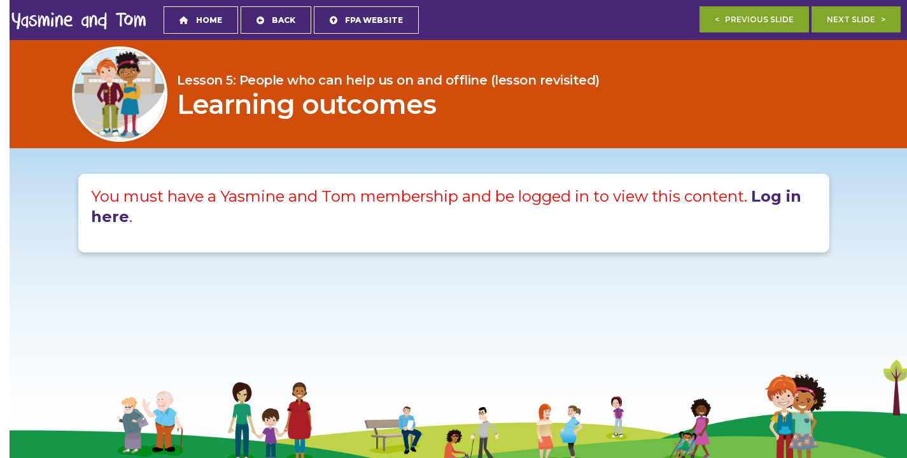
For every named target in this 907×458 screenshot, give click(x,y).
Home (200, 20)
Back (276, 20)
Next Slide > (856, 19)
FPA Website (366, 20)
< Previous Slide (754, 19)
